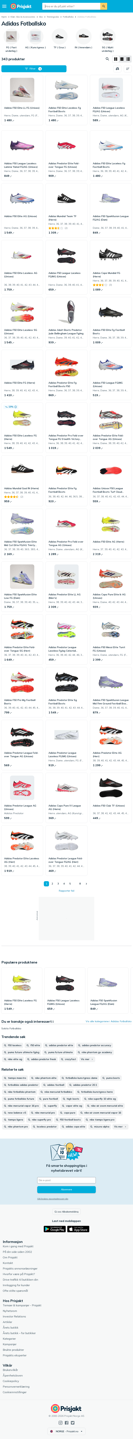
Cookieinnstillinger (14, 1392)
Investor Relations (14, 1316)
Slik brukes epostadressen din (52, 1198)
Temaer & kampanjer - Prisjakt (22, 1305)
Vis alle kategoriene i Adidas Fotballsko (109, 1021)
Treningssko (53, 16)
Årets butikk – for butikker (19, 1333)
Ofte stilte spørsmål (15, 1290)
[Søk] (103, 6)
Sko (41, 16)
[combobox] (71, 6)
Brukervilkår (10, 1370)
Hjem (4, 16)
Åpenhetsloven (13, 1375)
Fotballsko (68, 16)
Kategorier (9, 1338)
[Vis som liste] (122, 59)
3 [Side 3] (57, 883)
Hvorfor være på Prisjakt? (19, 1274)
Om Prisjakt (10, 1257)
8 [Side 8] (79, 883)
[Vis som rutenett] (116, 59)
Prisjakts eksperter (14, 1355)
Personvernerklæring (16, 1386)
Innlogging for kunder (16, 1285)
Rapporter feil (66, 890)
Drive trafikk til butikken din (20, 1279)
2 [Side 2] (51, 883)
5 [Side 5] (69, 883)
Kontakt (8, 1263)
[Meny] (4, 6)
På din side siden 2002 (17, 1252)
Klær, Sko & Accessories (23, 16)
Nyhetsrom (10, 1311)
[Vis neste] (86, 883)
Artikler (7, 1322)
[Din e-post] (66, 1180)
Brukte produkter (13, 1349)
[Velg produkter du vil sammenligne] (117, 68)
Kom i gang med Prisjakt (18, 1246)
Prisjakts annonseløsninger (20, 1268)
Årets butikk (10, 1327)
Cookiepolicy (11, 1381)
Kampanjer (9, 1344)
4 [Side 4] (63, 883)
